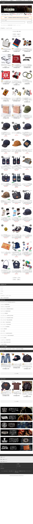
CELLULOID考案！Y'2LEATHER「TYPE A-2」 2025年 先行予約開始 (12, 348)
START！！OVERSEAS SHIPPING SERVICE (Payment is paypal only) (16, 17)
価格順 (17, 31)
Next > (19, 34)
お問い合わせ (2, 468)
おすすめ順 (14, 31)
